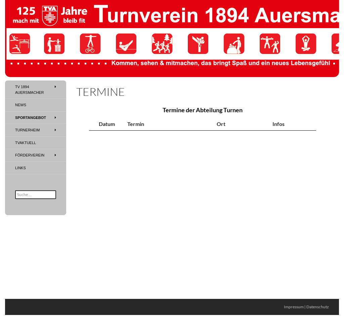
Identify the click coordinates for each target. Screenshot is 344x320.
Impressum (294, 306)
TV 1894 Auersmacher (29, 89)
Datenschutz (317, 306)
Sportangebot (30, 118)
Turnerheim (27, 130)
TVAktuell (25, 143)
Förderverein (29, 155)
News (20, 105)
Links (20, 168)
